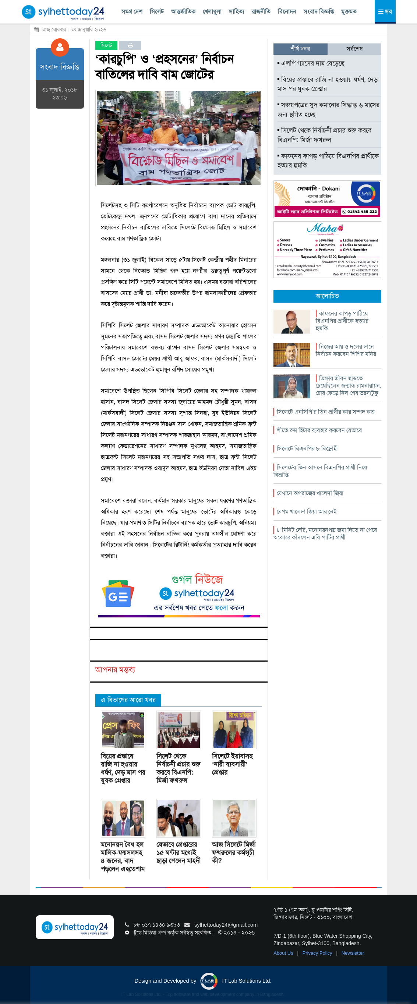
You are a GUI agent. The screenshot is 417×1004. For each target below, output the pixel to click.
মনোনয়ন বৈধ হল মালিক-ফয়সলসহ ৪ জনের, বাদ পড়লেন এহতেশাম (123, 856)
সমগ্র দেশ (131, 11)
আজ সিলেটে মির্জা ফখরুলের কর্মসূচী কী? (233, 852)
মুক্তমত (349, 11)
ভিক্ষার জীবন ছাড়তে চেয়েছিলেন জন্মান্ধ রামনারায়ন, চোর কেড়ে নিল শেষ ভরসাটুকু (348, 385)
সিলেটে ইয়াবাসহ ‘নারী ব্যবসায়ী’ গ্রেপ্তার (232, 764)
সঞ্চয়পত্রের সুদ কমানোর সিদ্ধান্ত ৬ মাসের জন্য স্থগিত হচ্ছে (328, 110)
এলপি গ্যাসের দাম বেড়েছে (311, 63)
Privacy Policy (318, 953)
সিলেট (157, 11)
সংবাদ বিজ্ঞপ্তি (319, 11)
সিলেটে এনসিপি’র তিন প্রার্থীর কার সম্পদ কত (326, 412)
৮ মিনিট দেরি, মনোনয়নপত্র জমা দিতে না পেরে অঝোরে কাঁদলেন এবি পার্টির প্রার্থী (325, 533)
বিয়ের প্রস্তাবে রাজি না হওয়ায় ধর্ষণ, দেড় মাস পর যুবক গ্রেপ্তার (123, 768)
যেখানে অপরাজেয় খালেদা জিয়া (310, 493)
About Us (283, 953)
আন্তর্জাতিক (183, 11)
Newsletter (353, 953)
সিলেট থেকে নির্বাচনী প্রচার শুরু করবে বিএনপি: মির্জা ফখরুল (178, 768)
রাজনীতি (261, 11)
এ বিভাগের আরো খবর (128, 699)
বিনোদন (287, 11)
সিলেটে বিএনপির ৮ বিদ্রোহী (307, 448)
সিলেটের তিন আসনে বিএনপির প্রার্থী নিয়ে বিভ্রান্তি (320, 471)
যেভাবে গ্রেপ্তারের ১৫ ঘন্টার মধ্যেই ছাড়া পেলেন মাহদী (178, 852)
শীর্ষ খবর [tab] (300, 49)
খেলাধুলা (212, 11)
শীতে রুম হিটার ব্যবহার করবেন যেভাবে (319, 430)
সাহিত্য (236, 11)
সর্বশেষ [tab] (355, 49)
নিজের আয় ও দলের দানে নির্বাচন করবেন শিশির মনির (346, 350)
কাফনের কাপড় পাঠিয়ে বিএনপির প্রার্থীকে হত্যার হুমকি (328, 161)
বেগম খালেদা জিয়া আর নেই (307, 511)
